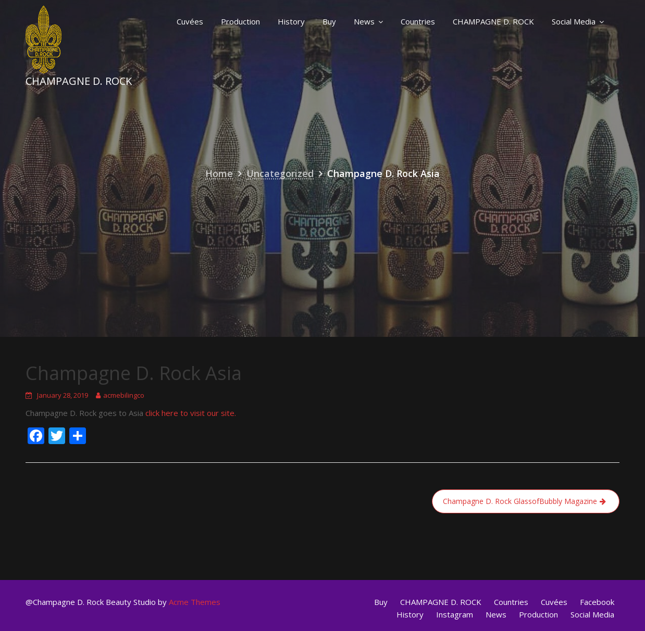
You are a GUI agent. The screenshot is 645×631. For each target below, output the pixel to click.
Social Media (574, 21)
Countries (418, 21)
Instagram (454, 614)
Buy (329, 21)
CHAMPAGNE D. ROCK (493, 21)
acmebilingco (123, 395)
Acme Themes (194, 602)
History (291, 21)
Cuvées (190, 21)
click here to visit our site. (190, 413)
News (364, 21)
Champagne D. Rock (79, 81)
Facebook (597, 602)
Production (240, 21)
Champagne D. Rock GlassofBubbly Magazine (520, 501)
